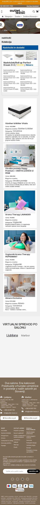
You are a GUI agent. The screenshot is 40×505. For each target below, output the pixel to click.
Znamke (18, 16)
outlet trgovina (16, 500)
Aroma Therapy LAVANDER (18, 214)
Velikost (16, 442)
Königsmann (4, 435)
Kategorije (9, 16)
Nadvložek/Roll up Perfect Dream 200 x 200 (28, 89)
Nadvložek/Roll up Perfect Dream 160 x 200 (11, 83)
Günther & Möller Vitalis (16, 123)
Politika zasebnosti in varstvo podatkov (20, 436)
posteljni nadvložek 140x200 (27, 501)
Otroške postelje (20, 181)
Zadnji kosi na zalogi (7, 440)
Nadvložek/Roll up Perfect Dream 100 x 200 (28, 71)
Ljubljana (12, 335)
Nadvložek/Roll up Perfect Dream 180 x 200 (28, 83)
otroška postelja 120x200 (29, 500)
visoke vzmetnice (6, 500)
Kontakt (28, 448)
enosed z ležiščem (6, 503)
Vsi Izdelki (4, 430)
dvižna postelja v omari (11, 496)
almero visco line (6, 501)
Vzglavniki (17, 222)
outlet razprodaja (30, 503)
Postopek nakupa (31, 443)
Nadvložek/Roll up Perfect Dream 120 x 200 (11, 77)
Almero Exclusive (13, 298)
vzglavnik (15, 501)
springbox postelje (18, 503)
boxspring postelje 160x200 (29, 498)
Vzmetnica (17, 440)
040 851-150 (7, 6)
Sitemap (16, 444)
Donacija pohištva (6, 443)
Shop (5, 30)
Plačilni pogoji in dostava (30, 437)
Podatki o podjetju (19, 430)
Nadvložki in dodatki (13, 47)
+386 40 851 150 (9, 410)
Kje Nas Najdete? (33, 6)
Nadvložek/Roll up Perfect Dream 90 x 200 (11, 71)
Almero (29, 65)
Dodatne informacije (30, 16)
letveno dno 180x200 (25, 496)
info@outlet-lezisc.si (10, 413)
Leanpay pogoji (30, 445)
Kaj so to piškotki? (19, 433)
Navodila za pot (9, 418)
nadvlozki (13, 30)
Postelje (3, 445)
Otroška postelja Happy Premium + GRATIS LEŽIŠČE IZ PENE (19, 170)
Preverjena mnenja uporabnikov (31, 451)
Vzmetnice (17, 131)
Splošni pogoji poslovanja (30, 433)
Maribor (25, 335)
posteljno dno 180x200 (13, 498)
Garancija (29, 440)
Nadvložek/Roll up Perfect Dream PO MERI (10, 89)
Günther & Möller (25, 128)
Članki (15, 447)
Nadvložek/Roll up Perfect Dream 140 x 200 (28, 77)
